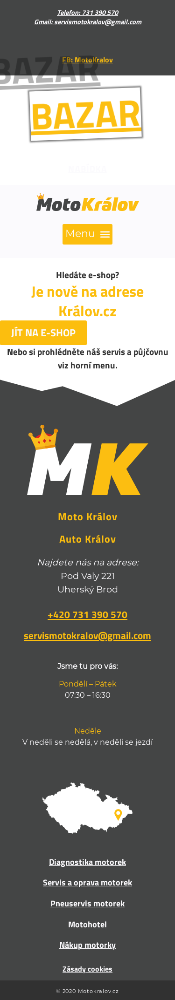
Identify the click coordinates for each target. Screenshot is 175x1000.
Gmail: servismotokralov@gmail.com (87, 22)
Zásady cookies (87, 968)
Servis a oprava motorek (87, 882)
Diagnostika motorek (87, 862)
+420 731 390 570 (87, 614)
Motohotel (87, 924)
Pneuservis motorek (87, 903)
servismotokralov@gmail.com (87, 635)
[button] (87, 234)
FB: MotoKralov (87, 59)
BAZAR (77, 113)
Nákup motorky (87, 945)
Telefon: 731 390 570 (87, 12)
